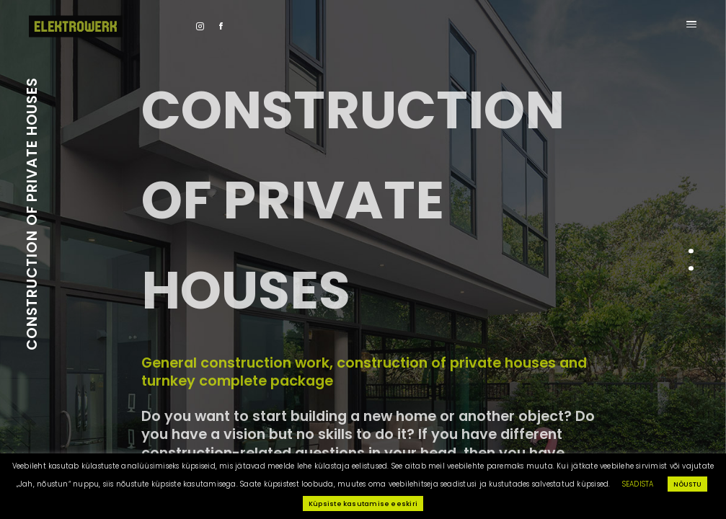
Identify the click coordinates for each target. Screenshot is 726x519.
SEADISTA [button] (638, 484)
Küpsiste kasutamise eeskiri (363, 503)
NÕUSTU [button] (687, 484)
